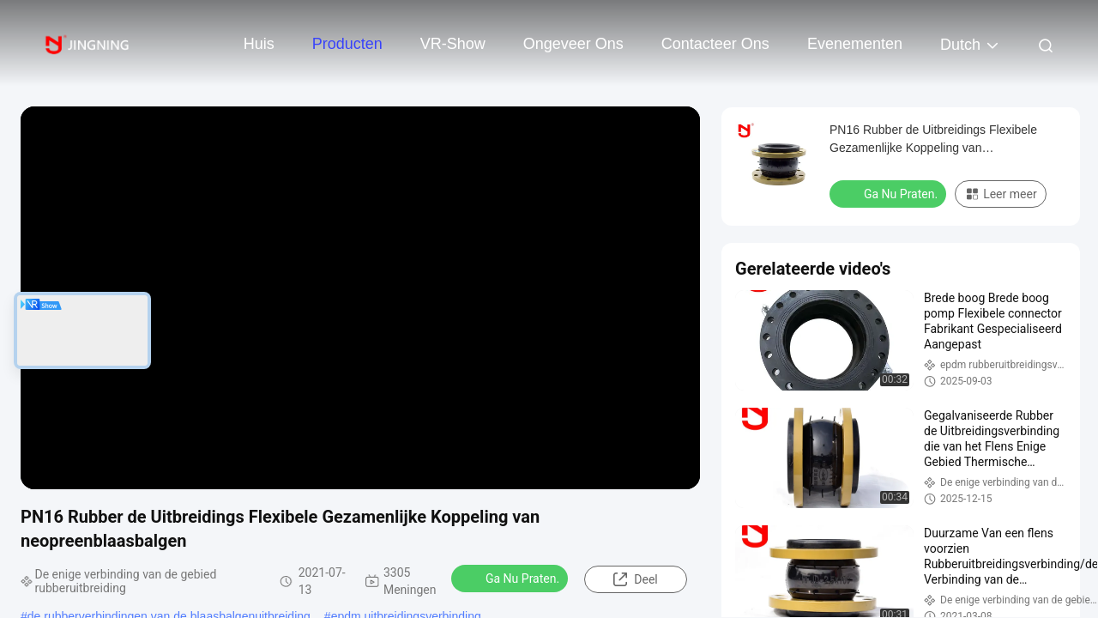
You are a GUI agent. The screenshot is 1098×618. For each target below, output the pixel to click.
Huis (259, 43)
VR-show (453, 43)
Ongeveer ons (573, 43)
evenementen (854, 43)
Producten (347, 43)
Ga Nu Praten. (511, 577)
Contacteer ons (715, 43)
